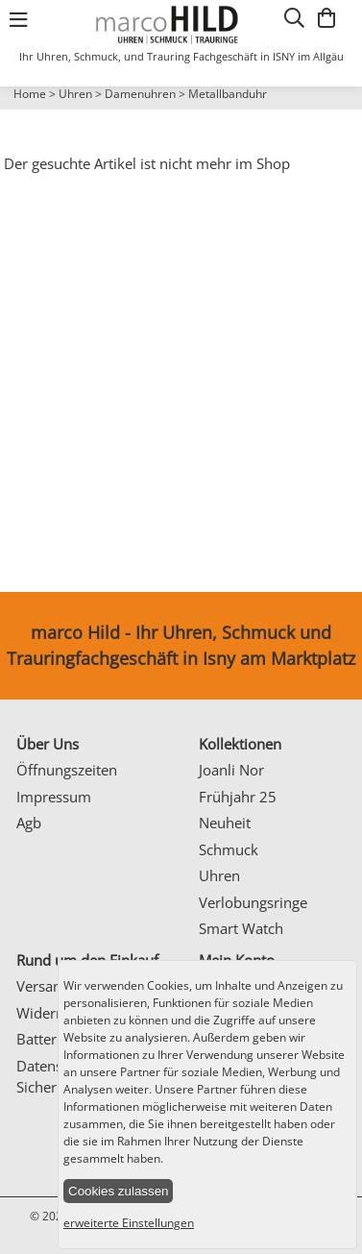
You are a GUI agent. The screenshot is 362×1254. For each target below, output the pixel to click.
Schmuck (228, 849)
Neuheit (225, 822)
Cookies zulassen (118, 1191)
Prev (26, 110)
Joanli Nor (231, 769)
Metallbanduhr (227, 94)
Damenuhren (140, 94)
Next (338, 110)
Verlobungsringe (253, 902)
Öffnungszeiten (66, 769)
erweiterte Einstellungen (128, 1223)
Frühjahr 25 (238, 796)
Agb (28, 822)
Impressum (53, 796)
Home (29, 94)
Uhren (75, 94)
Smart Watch (241, 928)
